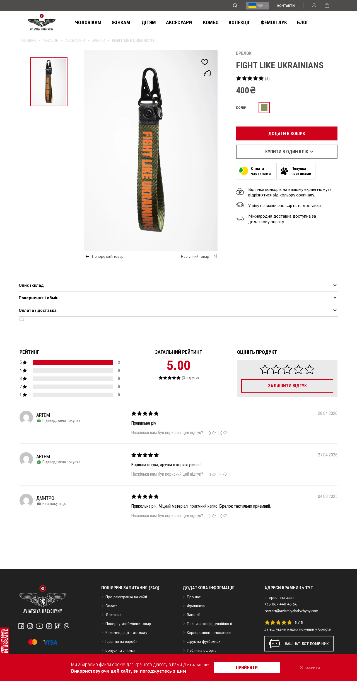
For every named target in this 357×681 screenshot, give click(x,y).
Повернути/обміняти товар (128, 633)
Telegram (64, 636)
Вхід (314, 5)
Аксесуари (172, 22)
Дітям (143, 22)
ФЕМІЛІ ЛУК (259, 22)
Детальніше (198, 664)
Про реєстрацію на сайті (126, 607)
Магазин (51, 40)
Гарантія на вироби (121, 651)
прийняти (249, 667)
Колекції (227, 22)
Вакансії (193, 625)
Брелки (98, 40)
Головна (28, 40)
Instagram (29, 636)
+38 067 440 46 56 (280, 614)
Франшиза (196, 616)
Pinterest (47, 636)
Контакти (286, 6)
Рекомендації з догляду (126, 642)
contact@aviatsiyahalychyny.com (291, 621)
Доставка (113, 625)
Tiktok (56, 636)
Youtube (38, 636)
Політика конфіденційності (209, 633)
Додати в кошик (283, 133)
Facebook (21, 636)
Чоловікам (87, 22)
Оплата (111, 616)
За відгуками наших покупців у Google (297, 639)
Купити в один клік (286, 151)
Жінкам (118, 22)
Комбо (201, 22)
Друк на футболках (203, 651)
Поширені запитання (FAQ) (130, 598)
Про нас (194, 607)
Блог (286, 22)
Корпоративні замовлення (209, 642)
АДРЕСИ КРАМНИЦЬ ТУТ (288, 598)
